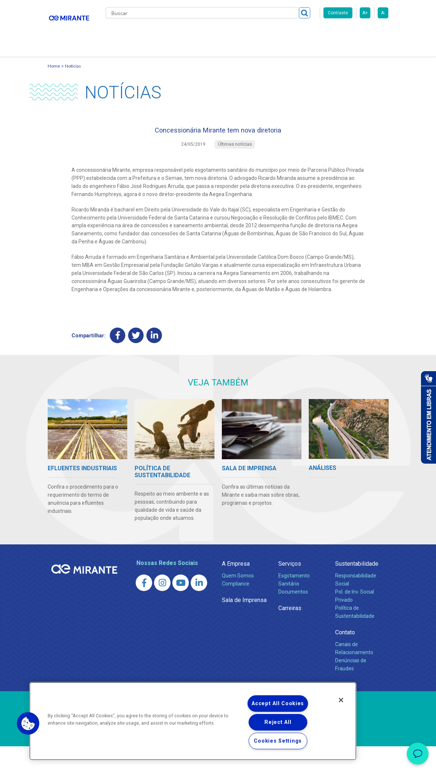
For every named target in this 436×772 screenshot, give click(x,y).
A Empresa (236, 589)
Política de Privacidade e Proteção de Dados (218, 761)
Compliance (235, 609)
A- (383, 12)
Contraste (338, 12)
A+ (365, 12)
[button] (28, 723)
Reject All (277, 722)
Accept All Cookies (278, 703)
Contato (122, 62)
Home (54, 86)
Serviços (289, 589)
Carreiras (276, 33)
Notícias (73, 86)
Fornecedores (315, 33)
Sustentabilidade (356, 589)
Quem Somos (238, 601)
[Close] (341, 700)
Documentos (293, 617)
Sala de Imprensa (244, 625)
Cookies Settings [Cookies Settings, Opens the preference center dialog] (278, 741)
